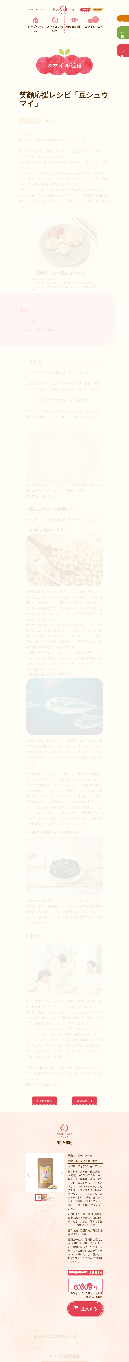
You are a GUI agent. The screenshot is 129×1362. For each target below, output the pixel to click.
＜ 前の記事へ (44, 1101)
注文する (85, 1308)
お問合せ (122, 32)
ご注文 (122, 50)
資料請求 (123, 18)
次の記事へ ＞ (84, 1101)
